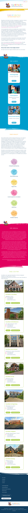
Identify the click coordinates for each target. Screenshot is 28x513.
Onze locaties (4, 492)
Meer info (14, 80)
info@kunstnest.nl (21, 508)
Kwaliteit (3, 480)
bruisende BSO (17, 43)
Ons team (3, 477)
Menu (25, 1)
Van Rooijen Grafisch (14, 509)
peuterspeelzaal (4, 27)
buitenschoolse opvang (12, 27)
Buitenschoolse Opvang (6, 489)
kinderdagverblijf (18, 25)
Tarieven (3, 479)
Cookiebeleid (14, 510)
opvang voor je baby (18, 42)
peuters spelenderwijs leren (8, 43)
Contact (3, 482)
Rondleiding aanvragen (15, 330)
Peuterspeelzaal (5, 487)
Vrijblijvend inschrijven (6, 498)
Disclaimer (19, 509)
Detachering (4, 490)
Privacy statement (23, 509)
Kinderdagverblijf (5, 485)
